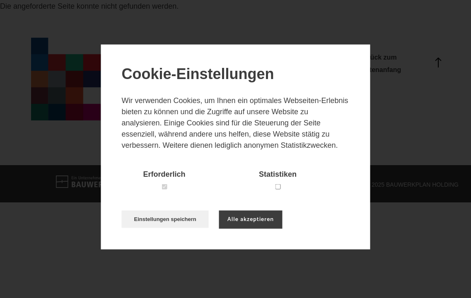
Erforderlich (164, 174)
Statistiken (278, 174)
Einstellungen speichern (165, 219)
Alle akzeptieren (250, 219)
